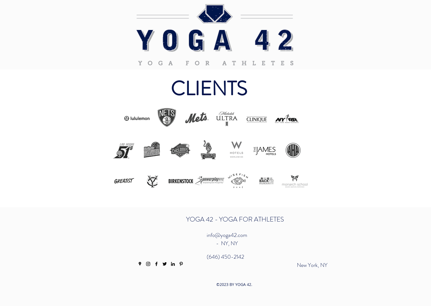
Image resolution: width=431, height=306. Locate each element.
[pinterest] (181, 264)
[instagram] (148, 264)
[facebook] (156, 264)
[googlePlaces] (140, 264)
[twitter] (164, 264)
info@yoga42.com (227, 235)
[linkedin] (173, 264)
